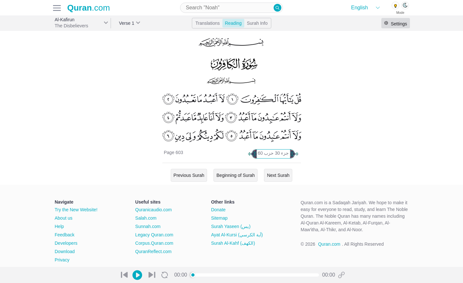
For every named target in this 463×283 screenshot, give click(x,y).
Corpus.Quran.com (154, 243)
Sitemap (219, 218)
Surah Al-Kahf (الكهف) (233, 243)
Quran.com (329, 244)
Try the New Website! (76, 209)
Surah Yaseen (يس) (230, 226)
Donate (218, 209)
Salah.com (146, 218)
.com (88, 8)
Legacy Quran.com (154, 234)
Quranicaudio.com (153, 209)
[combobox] (231, 8)
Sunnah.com (148, 226)
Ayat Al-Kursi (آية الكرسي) (237, 234)
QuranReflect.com (153, 251)
